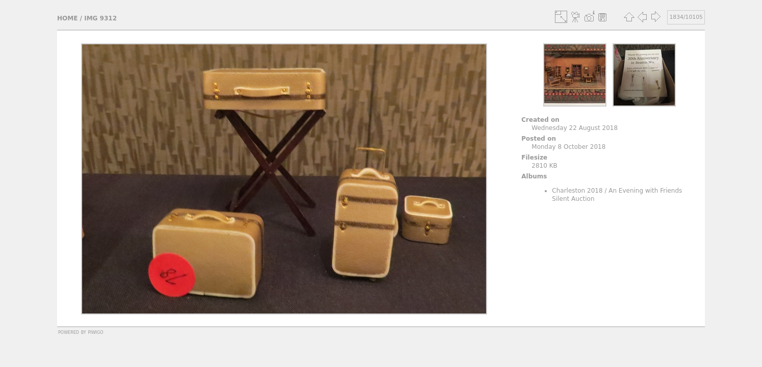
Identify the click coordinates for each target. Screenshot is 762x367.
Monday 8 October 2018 (568, 146)
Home (67, 18)
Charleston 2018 (577, 190)
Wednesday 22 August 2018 (574, 128)
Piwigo (95, 331)
